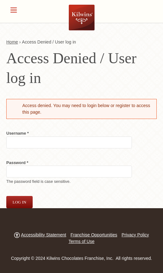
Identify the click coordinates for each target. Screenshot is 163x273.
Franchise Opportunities (94, 234)
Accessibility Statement (43, 234)
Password (25, 162)
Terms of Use (81, 241)
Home (12, 41)
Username (25, 133)
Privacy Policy (135, 234)
